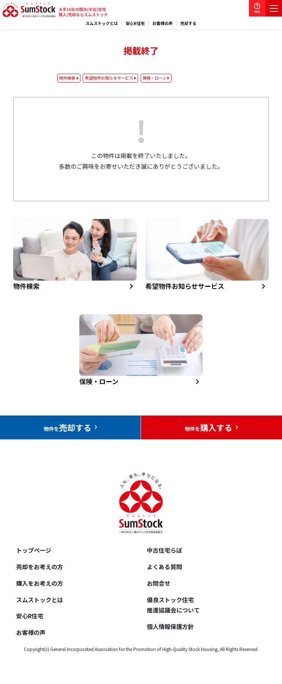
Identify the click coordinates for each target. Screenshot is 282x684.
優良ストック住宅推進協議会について (173, 605)
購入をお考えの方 (39, 583)
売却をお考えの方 (39, 566)
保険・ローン (154, 78)
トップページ (33, 550)
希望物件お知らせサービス (109, 78)
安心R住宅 (135, 23)
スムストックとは (102, 23)
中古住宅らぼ (164, 550)
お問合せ (158, 583)
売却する (188, 23)
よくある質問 (164, 566)
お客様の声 (162, 23)
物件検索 (67, 78)
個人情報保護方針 (170, 626)
